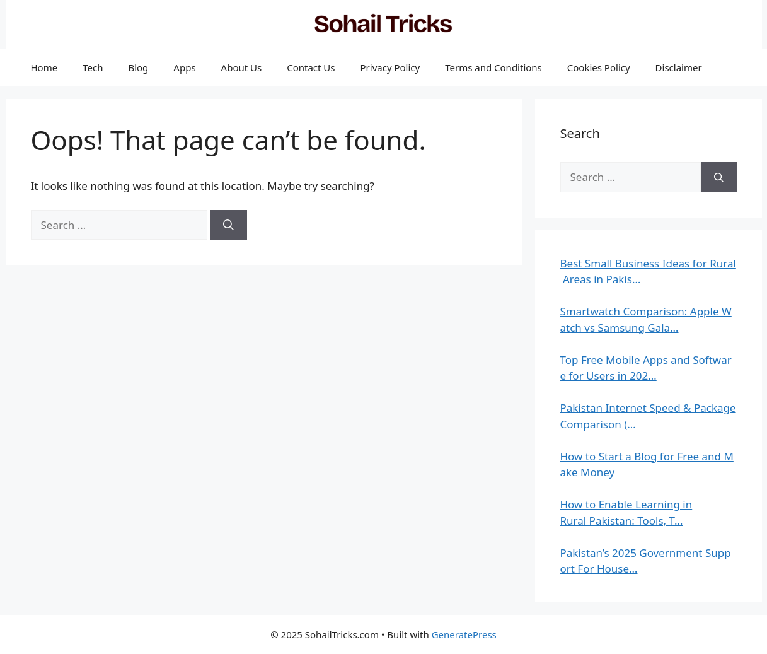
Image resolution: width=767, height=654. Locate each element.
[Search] (228, 225)
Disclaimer (678, 67)
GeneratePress (464, 634)
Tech (93, 67)
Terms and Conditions (493, 67)
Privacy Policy (390, 67)
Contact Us (311, 67)
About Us (241, 67)
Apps (184, 67)
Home (44, 67)
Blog (138, 67)
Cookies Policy (598, 67)
